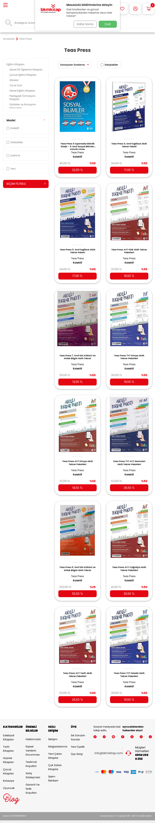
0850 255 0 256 (142, 752)
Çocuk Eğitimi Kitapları (23, 75)
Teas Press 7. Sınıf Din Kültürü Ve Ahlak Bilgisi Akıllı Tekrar (77, 353)
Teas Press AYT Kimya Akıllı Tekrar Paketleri (77, 458)
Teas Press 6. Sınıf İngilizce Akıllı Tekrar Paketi (129, 143)
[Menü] (5, 5)
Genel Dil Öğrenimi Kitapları (26, 69)
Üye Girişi (77, 749)
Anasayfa (9, 39)
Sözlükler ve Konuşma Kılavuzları (22, 106)
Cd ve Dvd (16, 85)
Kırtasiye (8, 776)
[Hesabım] (135, 8)
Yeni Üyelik (78, 742)
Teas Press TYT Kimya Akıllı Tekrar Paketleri (129, 353)
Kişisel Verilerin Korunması (33, 745)
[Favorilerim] (122, 8)
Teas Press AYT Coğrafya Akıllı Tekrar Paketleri (129, 563)
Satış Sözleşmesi (33, 770)
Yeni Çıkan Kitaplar (55, 751)
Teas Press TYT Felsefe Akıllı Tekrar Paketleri (129, 668)
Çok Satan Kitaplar (55, 762)
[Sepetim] (148, 8)
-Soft (55, 819)
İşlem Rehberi (53, 773)
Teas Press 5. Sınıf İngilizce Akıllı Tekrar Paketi (77, 248)
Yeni (11, 168)
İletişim (53, 734)
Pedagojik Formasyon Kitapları (22, 97)
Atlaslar (14, 80)
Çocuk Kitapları (8, 766)
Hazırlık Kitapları (8, 755)
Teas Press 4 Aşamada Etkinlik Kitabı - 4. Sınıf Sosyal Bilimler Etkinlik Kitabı (77, 144)
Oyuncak (9, 783)
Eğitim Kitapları (15, 64)
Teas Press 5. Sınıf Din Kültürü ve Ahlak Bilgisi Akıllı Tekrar (77, 563)
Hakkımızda (33, 734)
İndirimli (13, 155)
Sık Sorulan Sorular (78, 732)
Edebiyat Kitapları (8, 732)
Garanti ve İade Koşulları (33, 784)
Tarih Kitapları (8, 744)
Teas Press (77, 150)
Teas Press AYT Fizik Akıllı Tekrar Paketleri (129, 248)
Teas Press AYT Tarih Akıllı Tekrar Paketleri (77, 668)
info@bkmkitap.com (108, 748)
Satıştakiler (109, 64)
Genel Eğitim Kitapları (22, 90)
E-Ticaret (65, 819)
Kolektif (77, 154)
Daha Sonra (84, 24)
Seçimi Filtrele (25, 184)
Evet (108, 24)
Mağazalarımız (56, 741)
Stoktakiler (14, 142)
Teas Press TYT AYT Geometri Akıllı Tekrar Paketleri (129, 458)
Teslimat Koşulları (31, 759)
